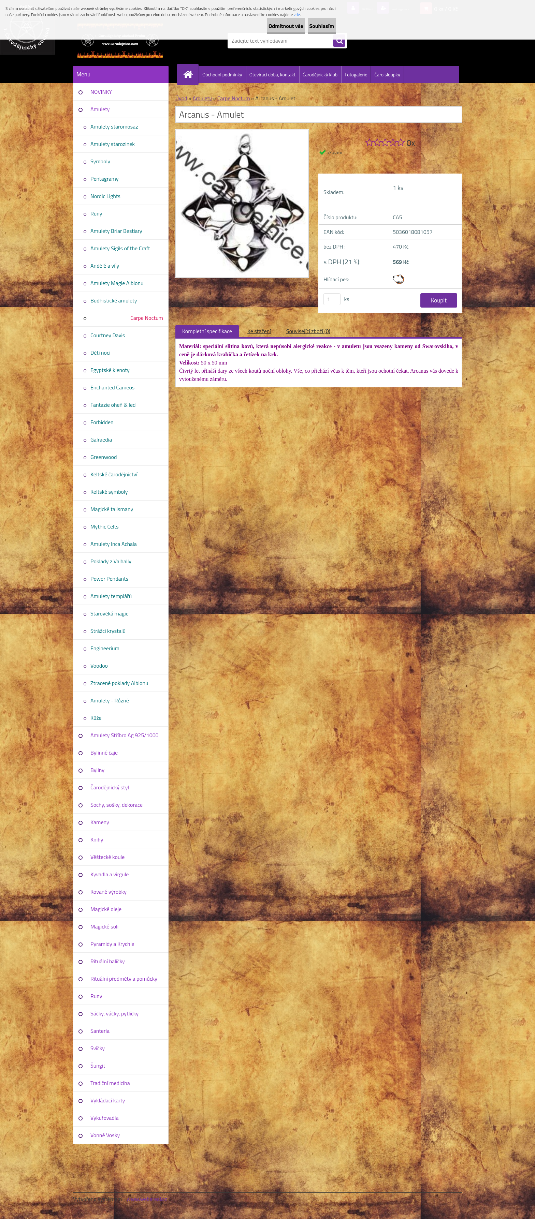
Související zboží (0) (308, 331)
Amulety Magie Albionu (116, 283)
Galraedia (101, 439)
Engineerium (104, 648)
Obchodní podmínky (222, 74)
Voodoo (99, 665)
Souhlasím (314, 26)
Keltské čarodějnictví (114, 474)
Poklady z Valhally (110, 561)
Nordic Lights (105, 196)
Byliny (97, 770)
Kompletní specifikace (207, 331)
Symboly (100, 161)
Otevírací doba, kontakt (272, 74)
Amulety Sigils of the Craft (120, 248)
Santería (100, 1031)
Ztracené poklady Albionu (119, 683)
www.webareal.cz (147, 1199)
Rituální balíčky (107, 961)
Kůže (96, 718)
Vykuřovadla (104, 1118)
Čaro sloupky (387, 74)
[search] (339, 40)
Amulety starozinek (112, 144)
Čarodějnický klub (320, 74)
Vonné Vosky (105, 1135)
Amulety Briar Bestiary (116, 231)
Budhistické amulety (113, 300)
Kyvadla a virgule (109, 874)
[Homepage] (191, 74)
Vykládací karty (107, 1100)
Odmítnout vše (265, 26)
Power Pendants (109, 579)
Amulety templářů (111, 596)
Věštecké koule (107, 857)
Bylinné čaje (104, 752)
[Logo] (120, 41)
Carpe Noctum (146, 318)
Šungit (97, 1065)
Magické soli (104, 926)
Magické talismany (111, 509)
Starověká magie (109, 613)
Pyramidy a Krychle (112, 944)
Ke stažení (259, 331)
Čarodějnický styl (109, 787)
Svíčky (97, 1048)
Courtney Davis (107, 335)
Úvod (181, 98)
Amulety (100, 109)
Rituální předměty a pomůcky (123, 979)
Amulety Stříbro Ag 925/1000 (124, 735)
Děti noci (100, 352)
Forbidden (102, 422)
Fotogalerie (356, 74)
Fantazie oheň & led (112, 405)
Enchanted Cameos (112, 387)
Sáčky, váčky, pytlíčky (114, 1013)
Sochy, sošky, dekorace (116, 805)
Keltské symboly (109, 492)
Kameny (99, 822)
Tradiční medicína (110, 1083)
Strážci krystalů (108, 631)
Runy (96, 213)
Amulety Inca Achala (113, 544)
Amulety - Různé (109, 700)
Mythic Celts (104, 526)
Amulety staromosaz (114, 126)
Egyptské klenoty (110, 370)
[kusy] (332, 299)
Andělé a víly (104, 266)
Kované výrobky (108, 892)
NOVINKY (101, 92)
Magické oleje (105, 909)
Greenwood (103, 457)
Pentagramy (104, 179)
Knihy (96, 839)
